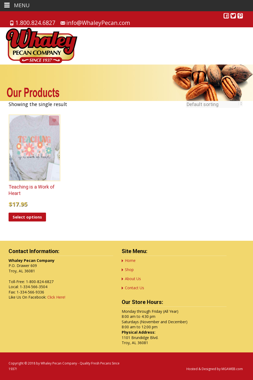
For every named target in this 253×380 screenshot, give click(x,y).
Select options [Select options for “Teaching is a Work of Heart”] (27, 217)
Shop (129, 269)
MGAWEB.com (232, 369)
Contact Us (134, 287)
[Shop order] (213, 104)
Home (130, 260)
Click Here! (56, 297)
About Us (133, 278)
